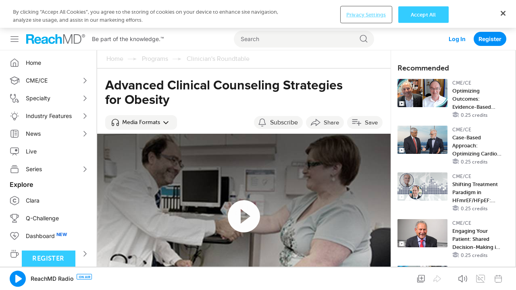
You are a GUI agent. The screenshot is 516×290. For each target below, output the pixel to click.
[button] (141, 94)
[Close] (503, 276)
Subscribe (284, 95)
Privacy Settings (366, 277)
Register (490, 11)
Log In (457, 11)
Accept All (423, 277)
